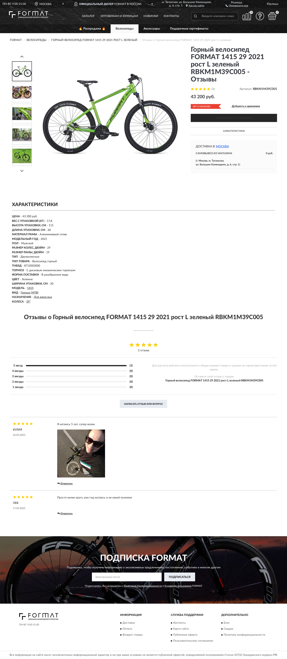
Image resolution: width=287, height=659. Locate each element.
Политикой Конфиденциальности (143, 586)
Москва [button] (222, 146)
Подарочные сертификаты (189, 28)
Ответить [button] (65, 483)
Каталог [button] (88, 16)
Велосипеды (125, 28)
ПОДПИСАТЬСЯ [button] (180, 577)
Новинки (151, 16)
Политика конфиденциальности (244, 634)
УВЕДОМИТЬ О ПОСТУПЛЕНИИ (234, 118)
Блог (227, 622)
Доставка (129, 622)
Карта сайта (181, 628)
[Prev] (22, 56)
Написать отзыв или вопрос (143, 404)
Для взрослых (43, 297)
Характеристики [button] (234, 131)
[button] (237, 5)
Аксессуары (152, 28)
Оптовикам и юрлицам (119, 16)
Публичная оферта (185, 634)
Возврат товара (133, 634)
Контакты (171, 16)
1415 (30, 288)
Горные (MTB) (29, 292)
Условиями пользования (178, 586)
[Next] (22, 171)
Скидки (228, 628)
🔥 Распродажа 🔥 (92, 28)
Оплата (127, 628)
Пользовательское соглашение (193, 640)
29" (28, 301)
